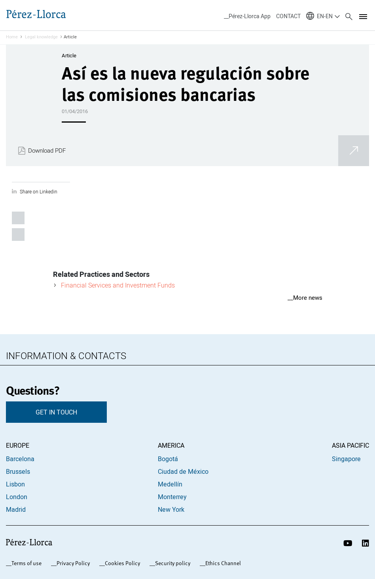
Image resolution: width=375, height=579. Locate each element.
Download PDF (47, 151)
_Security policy (171, 563)
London (16, 496)
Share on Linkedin (38, 191)
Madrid (16, 509)
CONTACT (288, 16)
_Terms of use (25, 563)
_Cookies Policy (121, 563)
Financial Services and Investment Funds (118, 285)
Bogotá (168, 458)
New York (171, 509)
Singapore (346, 458)
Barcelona (20, 458)
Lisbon (15, 484)
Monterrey (172, 496)
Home (12, 37)
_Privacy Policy (72, 563)
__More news (305, 297)
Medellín (170, 484)
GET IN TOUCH (56, 412)
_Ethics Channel (222, 563)
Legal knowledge (41, 37)
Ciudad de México (183, 471)
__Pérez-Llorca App (247, 16)
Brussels (18, 471)
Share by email (18, 234)
